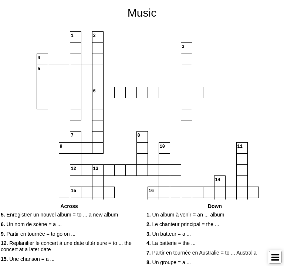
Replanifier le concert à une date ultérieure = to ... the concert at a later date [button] (66, 246)
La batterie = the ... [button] (171, 243)
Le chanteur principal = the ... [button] (182, 224)
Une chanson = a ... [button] (27, 259)
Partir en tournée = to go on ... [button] (38, 234)
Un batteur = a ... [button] (168, 234)
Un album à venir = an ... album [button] (185, 215)
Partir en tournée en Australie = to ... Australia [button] (201, 253)
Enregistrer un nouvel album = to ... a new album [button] (59, 215)
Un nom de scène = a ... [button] (31, 224)
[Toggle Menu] (275, 257)
